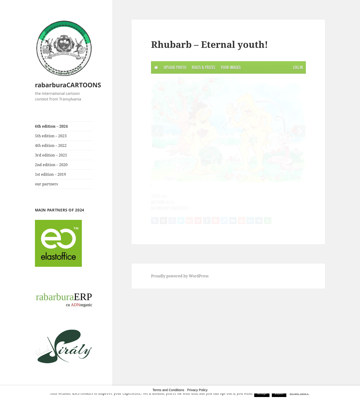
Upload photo (175, 67)
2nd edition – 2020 (51, 164)
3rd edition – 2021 (51, 155)
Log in (298, 67)
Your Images (231, 67)
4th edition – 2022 (51, 145)
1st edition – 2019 (50, 174)
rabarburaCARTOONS (68, 84)
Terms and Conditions (168, 390)
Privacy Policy (197, 390)
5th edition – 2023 (51, 135)
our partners (46, 184)
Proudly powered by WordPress (179, 276)
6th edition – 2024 (51, 126)
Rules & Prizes (203, 67)
